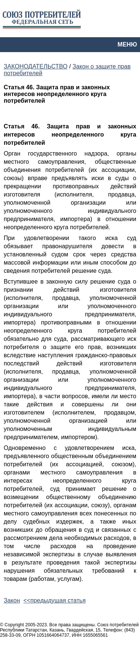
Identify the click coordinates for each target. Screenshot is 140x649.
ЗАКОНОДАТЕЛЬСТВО (36, 66)
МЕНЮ (127, 44)
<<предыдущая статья (54, 600)
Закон (12, 600)
